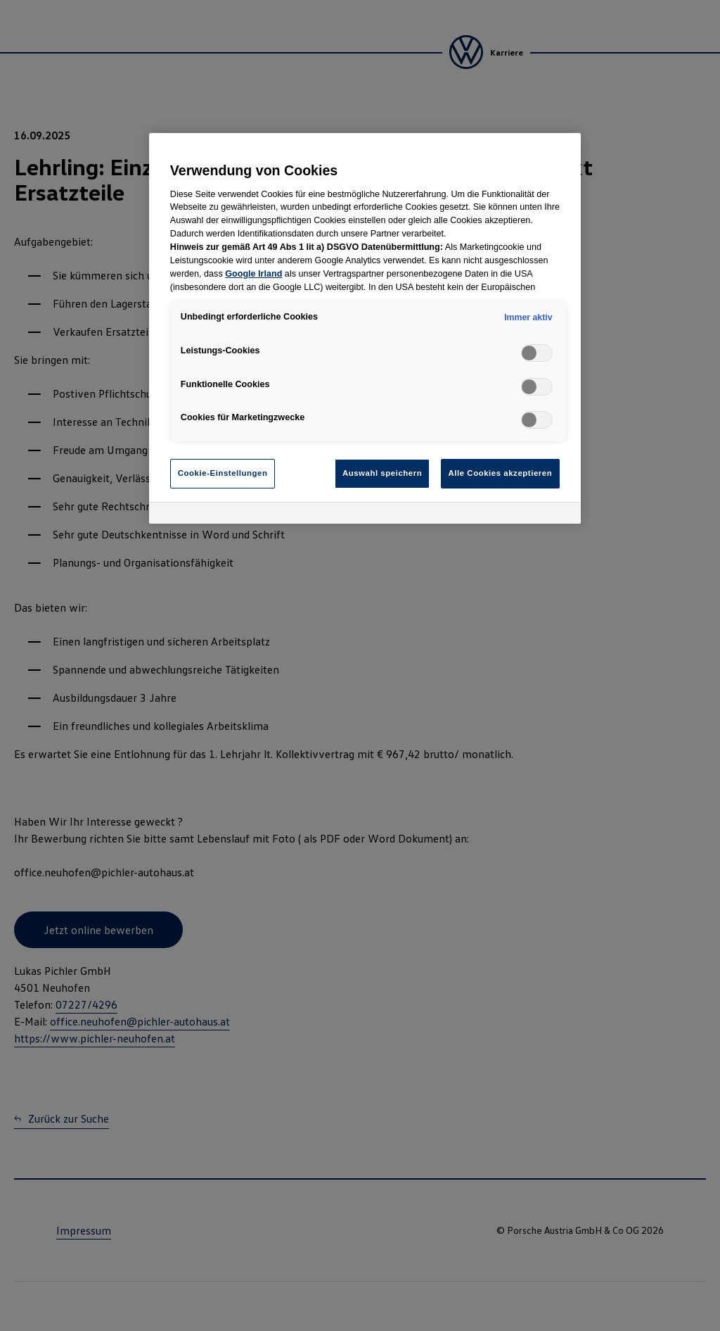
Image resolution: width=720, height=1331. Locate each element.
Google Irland (253, 274)
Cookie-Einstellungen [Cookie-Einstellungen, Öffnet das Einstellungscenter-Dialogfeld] (223, 473)
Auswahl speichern (382, 473)
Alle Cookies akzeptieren (501, 473)
